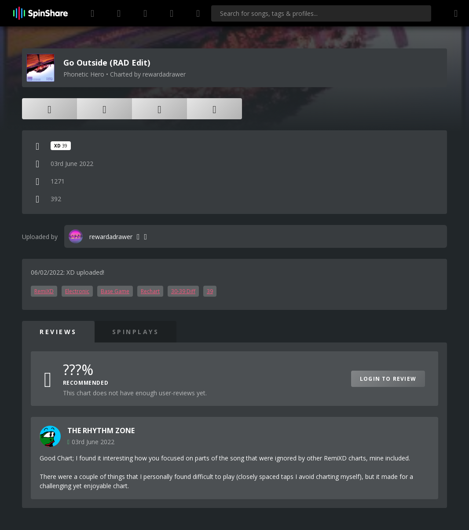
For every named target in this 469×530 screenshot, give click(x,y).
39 (210, 291)
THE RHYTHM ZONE (101, 430)
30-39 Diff (183, 291)
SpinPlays (135, 332)
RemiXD (44, 291)
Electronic (77, 291)
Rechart (150, 291)
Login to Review (388, 379)
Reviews (58, 332)
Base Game (115, 291)
